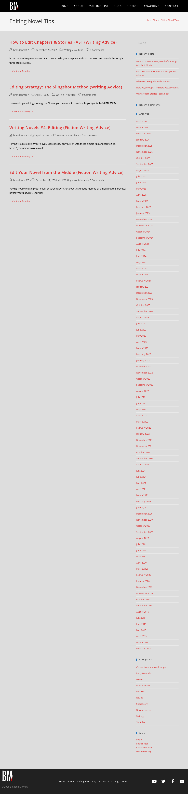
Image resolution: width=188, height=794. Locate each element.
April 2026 (141, 121)
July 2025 (140, 176)
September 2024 (144, 237)
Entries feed (142, 743)
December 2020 (144, 513)
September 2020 (144, 532)
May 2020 (141, 556)
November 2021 (144, 446)
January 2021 (143, 507)
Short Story (142, 703)
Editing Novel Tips (169, 20)
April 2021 (141, 489)
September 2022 (144, 384)
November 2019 (144, 593)
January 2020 (143, 581)
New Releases (143, 685)
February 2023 (143, 354)
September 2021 (144, 458)
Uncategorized (143, 709)
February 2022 (143, 427)
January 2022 (143, 433)
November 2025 (144, 151)
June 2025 (141, 182)
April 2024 (141, 268)
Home (62, 781)
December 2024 (144, 219)
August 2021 (142, 464)
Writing (67, 50)
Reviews (140, 691)
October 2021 (143, 452)
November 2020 (144, 519)
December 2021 (144, 440)
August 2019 (142, 611)
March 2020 (142, 568)
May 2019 (141, 630)
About (71, 781)
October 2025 (143, 158)
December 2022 (144, 366)
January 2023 (143, 360)
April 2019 (141, 636)
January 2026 (143, 139)
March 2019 (142, 642)
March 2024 (142, 274)
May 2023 (141, 335)
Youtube (78, 50)
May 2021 (141, 483)
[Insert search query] (157, 42)
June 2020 (141, 550)
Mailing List (82, 781)
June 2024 (141, 256)
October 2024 (143, 231)
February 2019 (143, 648)
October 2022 (143, 378)
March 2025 (142, 201)
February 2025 (143, 207)
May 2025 (141, 188)
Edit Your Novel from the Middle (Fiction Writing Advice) (66, 172)
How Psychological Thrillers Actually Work (157, 87)
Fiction (102, 781)
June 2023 (141, 329)
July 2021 (140, 470)
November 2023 (144, 299)
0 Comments (97, 50)
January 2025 (143, 213)
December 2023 (144, 292)
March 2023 (142, 348)
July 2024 (140, 250)
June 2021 (141, 476)
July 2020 (140, 544)
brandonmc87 (21, 50)
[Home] (148, 20)
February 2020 (143, 574)
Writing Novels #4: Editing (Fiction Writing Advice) (60, 127)
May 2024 (141, 262)
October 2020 (143, 525)
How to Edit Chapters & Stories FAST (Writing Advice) (63, 42)
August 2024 (142, 243)
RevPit (139, 697)
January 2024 (143, 286)
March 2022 (142, 421)
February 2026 (143, 133)
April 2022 (141, 415)
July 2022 (140, 397)
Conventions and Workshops (151, 667)
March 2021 (142, 495)
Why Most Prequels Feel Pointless (153, 81)
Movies (140, 679)
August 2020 (142, 538)
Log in (139, 739)
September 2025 (144, 164)
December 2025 (144, 145)
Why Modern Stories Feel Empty (152, 93)
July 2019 (140, 617)
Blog (93, 781)
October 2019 (143, 599)
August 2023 (142, 317)
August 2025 (142, 170)
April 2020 (141, 562)
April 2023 (141, 342)
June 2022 (141, 403)
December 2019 (144, 587)
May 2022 (141, 409)
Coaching (113, 781)
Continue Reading (24, 70)
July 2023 (140, 323)
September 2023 (144, 311)
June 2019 (141, 624)
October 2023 (143, 305)
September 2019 (144, 605)
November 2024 (144, 225)
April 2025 (141, 194)
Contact (125, 781)
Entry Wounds (143, 673)
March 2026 (142, 127)
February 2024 (143, 280)
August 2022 (142, 391)
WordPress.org (144, 751)
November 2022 (144, 372)
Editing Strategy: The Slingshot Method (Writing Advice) (65, 87)
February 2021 (143, 501)
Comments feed (144, 747)
